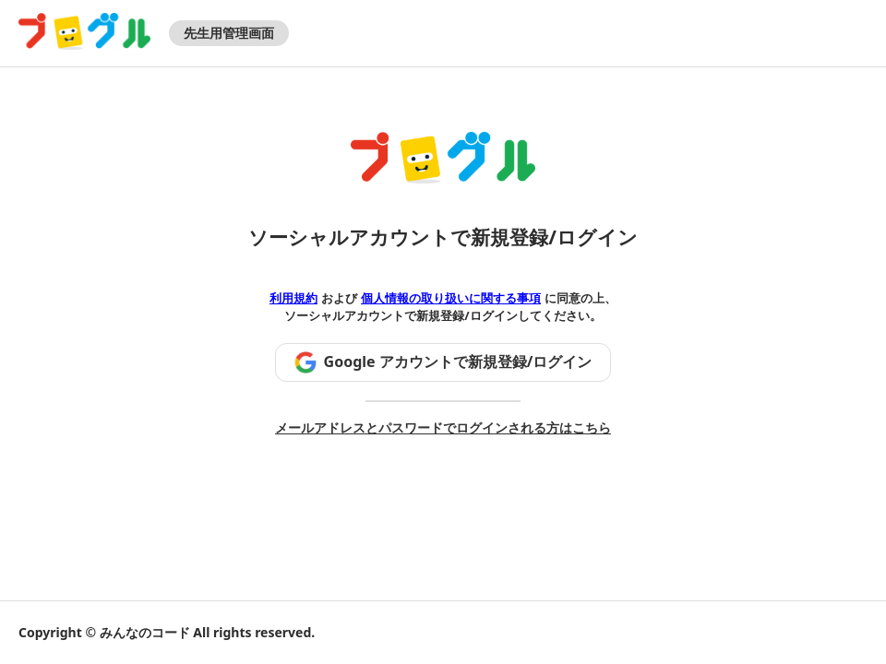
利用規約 (293, 298)
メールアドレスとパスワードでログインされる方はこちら (443, 427)
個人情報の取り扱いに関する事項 (451, 298)
